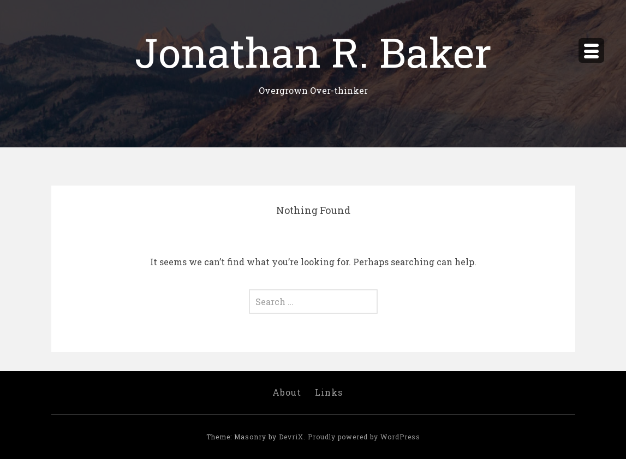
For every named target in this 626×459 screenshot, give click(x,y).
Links (329, 392)
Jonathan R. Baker (313, 52)
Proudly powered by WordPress (364, 436)
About (286, 392)
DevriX (291, 436)
